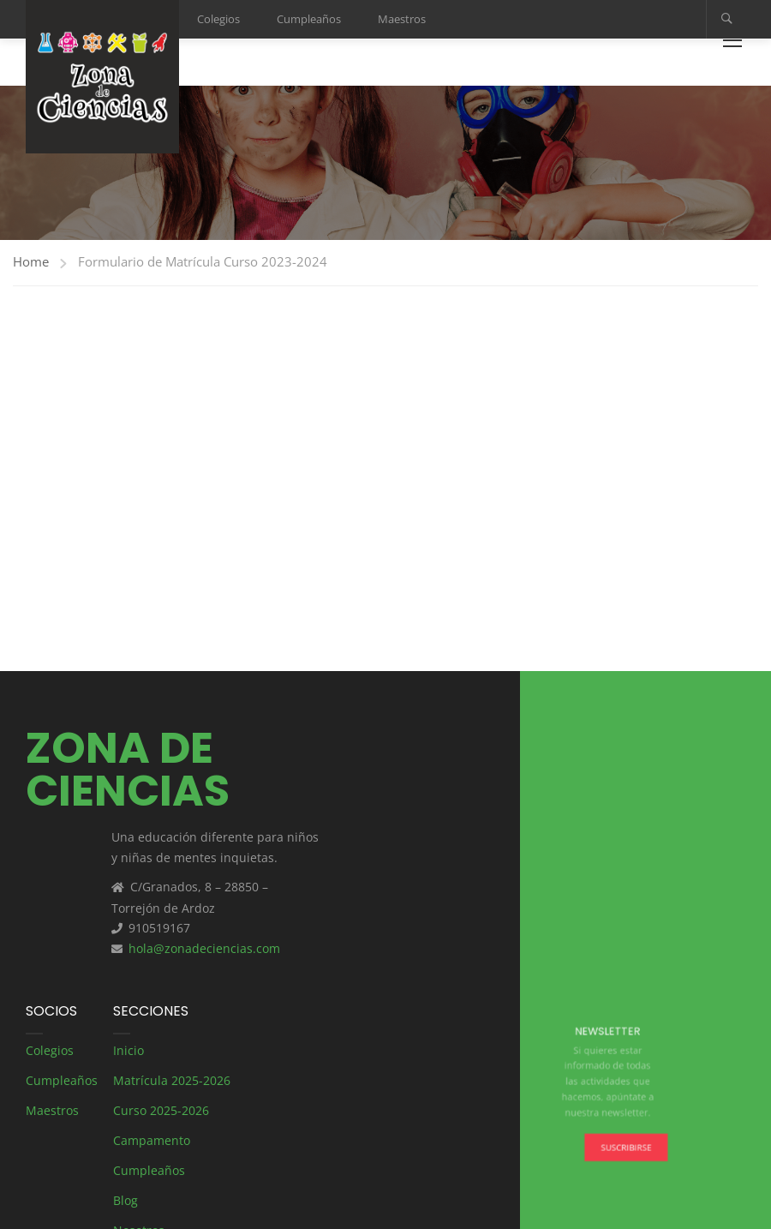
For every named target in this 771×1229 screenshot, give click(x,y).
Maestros (402, 19)
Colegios (218, 19)
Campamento (151, 1140)
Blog (125, 1200)
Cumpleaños (309, 19)
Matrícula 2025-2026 (171, 1080)
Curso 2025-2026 (161, 1110)
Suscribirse (622, 1140)
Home (31, 261)
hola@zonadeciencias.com (204, 948)
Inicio (128, 1050)
